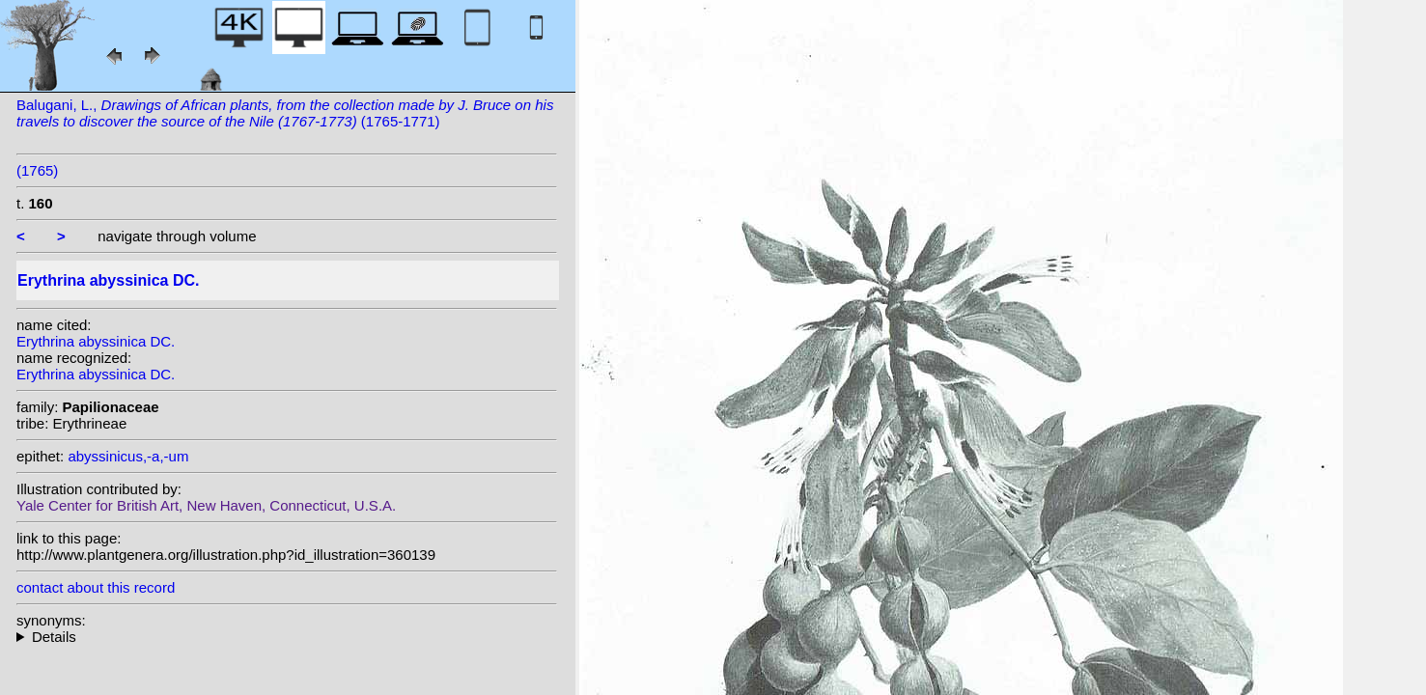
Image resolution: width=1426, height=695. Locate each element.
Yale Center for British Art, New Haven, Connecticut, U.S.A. (206, 505)
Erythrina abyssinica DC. (95, 341)
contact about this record (95, 587)
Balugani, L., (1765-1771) (284, 113)
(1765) (37, 170)
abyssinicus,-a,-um (128, 456)
